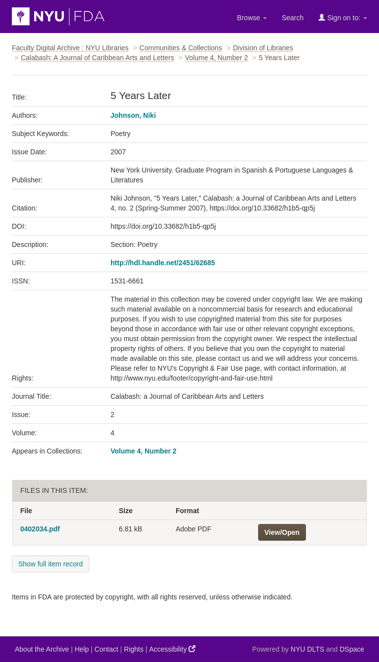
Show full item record (50, 564)
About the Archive (42, 649)
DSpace (352, 649)
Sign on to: (342, 17)
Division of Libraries (263, 48)
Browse (252, 18)
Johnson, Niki (133, 115)
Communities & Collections (181, 48)
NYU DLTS (307, 649)
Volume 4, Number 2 (216, 58)
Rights (134, 649)
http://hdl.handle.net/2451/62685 (163, 263)
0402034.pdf (40, 529)
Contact (106, 649)
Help (82, 649)
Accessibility (172, 649)
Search (292, 18)
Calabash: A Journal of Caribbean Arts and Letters (97, 58)
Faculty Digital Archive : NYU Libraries (70, 48)
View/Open (282, 532)
